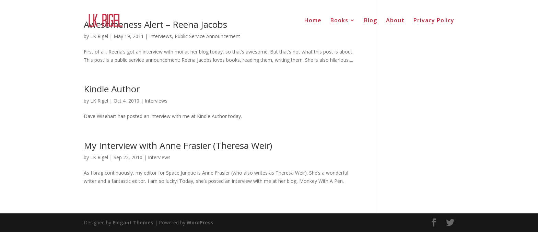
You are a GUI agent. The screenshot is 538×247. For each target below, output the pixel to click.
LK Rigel (99, 100)
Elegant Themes (133, 222)
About (395, 21)
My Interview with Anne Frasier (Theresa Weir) (178, 145)
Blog (370, 21)
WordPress (200, 222)
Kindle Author (112, 89)
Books (339, 21)
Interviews (156, 100)
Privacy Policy (433, 21)
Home (312, 21)
